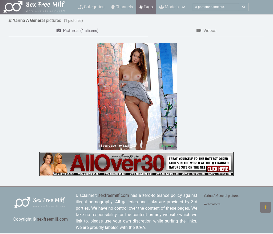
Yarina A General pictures (221, 196)
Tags (146, 6)
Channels (122, 6)
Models (169, 6)
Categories (91, 6)
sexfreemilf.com (52, 219)
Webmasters (212, 204)
